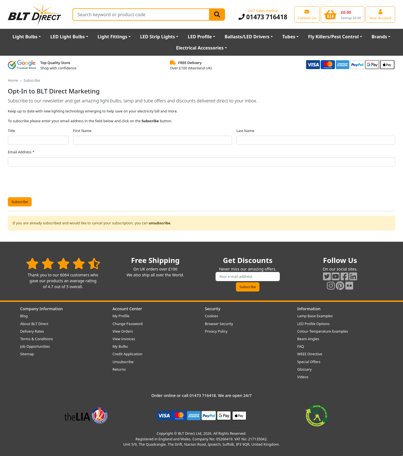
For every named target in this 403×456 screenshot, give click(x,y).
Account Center (127, 308)
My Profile (121, 315)
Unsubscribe (123, 361)
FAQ (300, 346)
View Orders (123, 331)
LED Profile (200, 37)
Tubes (289, 37)
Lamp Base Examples (315, 315)
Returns (119, 369)
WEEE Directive (309, 353)
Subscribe (19, 201)
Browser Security (219, 323)
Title (11, 130)
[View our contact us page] (307, 14)
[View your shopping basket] (343, 14)
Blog (24, 315)
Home (13, 80)
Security (212, 308)
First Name (82, 130)
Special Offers (308, 361)
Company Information (41, 308)
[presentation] (50, 182)
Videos (302, 376)
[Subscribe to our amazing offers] (247, 276)
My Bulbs (120, 346)
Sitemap (27, 353)
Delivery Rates (32, 331)
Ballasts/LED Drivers (247, 37)
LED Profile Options (313, 323)
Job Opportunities (35, 346)
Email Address (20, 151)
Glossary (304, 369)
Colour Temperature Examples (322, 331)
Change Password (127, 323)
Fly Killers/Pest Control (333, 37)
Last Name (245, 130)
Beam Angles (308, 338)
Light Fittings (112, 37)
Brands (379, 37)
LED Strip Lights (157, 37)
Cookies (211, 315)
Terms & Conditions (36, 338)
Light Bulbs (25, 37)
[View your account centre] (380, 14)
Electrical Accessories (200, 48)
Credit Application (127, 353)
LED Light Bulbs (67, 37)
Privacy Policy (216, 331)
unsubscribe (159, 222)
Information (308, 308)
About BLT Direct (34, 323)
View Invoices (124, 338)
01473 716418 (262, 17)
